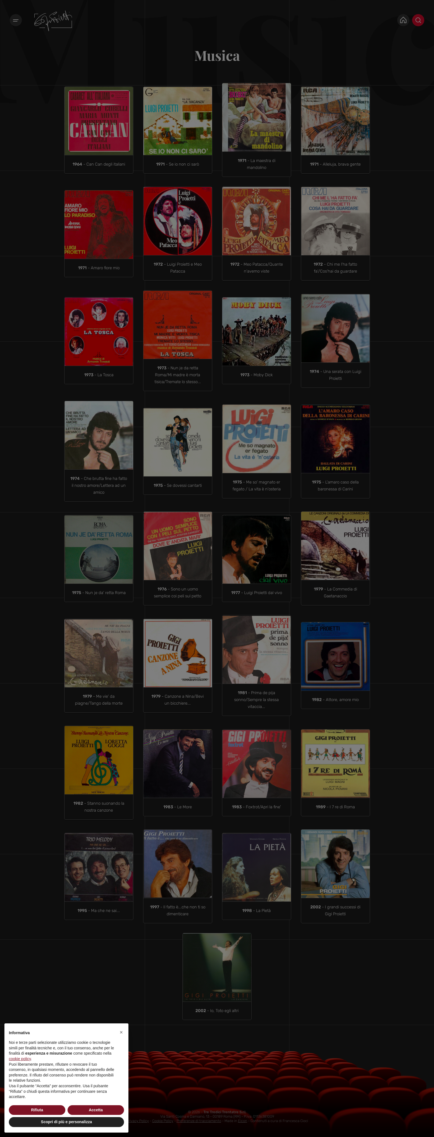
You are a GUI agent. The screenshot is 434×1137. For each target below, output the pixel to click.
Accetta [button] (96, 1110)
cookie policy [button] (20, 1059)
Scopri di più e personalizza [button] (66, 1122)
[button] (121, 1032)
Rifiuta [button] (37, 1110)
